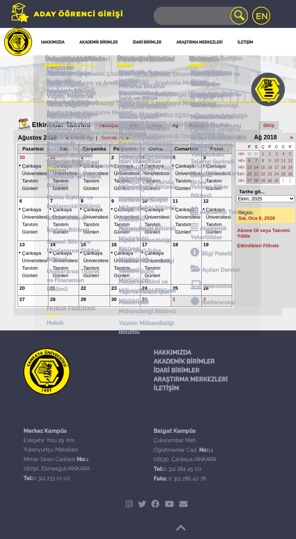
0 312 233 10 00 (51, 478)
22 (83, 288)
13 (22, 244)
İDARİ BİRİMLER (176, 370)
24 (144, 288)
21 (52, 288)
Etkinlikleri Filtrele (258, 245)
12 (205, 201)
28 (52, 299)
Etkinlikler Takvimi (61, 125)
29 (83, 299)
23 (114, 288)
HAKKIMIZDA (172, 352)
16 (114, 244)
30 (22, 157)
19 (205, 244)
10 (144, 201)
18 (175, 244)
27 (22, 299)
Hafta (156, 125)
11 (175, 201)
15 (83, 244)
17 (144, 244)
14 (52, 244)
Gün (134, 125)
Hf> (241, 154)
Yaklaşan (109, 125)
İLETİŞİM (166, 388)
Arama (196, 125)
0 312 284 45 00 (182, 469)
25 (175, 288)
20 (22, 288)
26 (205, 288)
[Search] (200, 16)
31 (52, 157)
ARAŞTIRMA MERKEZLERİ (191, 379)
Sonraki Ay (112, 137)
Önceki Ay (81, 137)
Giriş (268, 125)
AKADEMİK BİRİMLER (184, 361)
